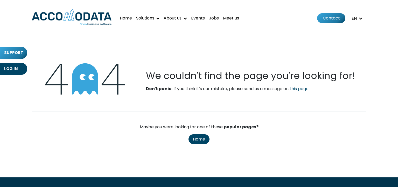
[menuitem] (126, 18)
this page (299, 89)
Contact (331, 18)
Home (199, 139)
